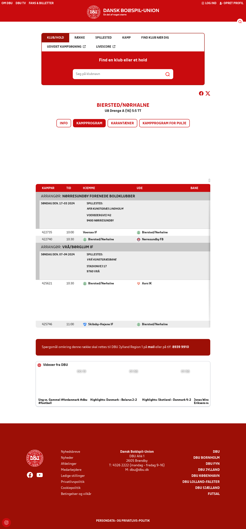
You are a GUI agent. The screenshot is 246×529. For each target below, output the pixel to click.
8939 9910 (180, 347)
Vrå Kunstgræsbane (101, 260)
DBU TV (21, 3)
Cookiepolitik (70, 488)
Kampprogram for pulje (164, 123)
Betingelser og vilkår (76, 494)
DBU (216, 451)
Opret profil (231, 3)
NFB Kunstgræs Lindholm (105, 209)
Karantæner (122, 123)
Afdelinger (69, 464)
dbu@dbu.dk (139, 470)
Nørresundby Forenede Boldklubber (98, 196)
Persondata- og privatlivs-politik (123, 521)
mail (151, 347)
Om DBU (7, 3)
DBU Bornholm (206, 458)
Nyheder (67, 458)
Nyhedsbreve (70, 451)
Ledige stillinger (73, 476)
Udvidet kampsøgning (66, 46)
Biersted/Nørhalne (155, 232)
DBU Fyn (213, 464)
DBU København (205, 476)
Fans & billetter (41, 3)
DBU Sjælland (207, 488)
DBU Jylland (209, 470)
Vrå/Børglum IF (77, 247)
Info (64, 123)
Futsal (214, 494)
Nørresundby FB (152, 239)
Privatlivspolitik (72, 482)
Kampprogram (89, 123)
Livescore (105, 46)
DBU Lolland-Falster (201, 482)
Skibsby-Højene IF (100, 324)
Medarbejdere (71, 470)
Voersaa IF (90, 232)
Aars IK (147, 283)
